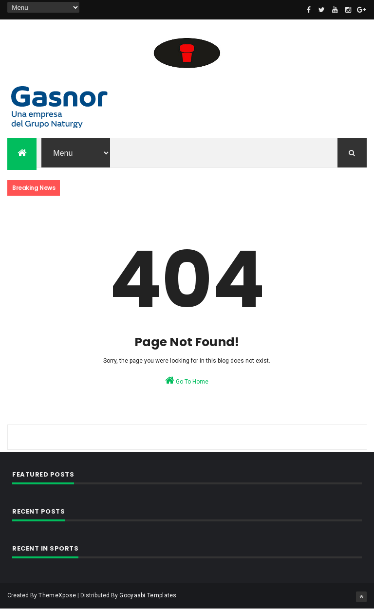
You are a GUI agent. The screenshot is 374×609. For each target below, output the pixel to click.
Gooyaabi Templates (147, 595)
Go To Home (186, 380)
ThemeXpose (57, 595)
